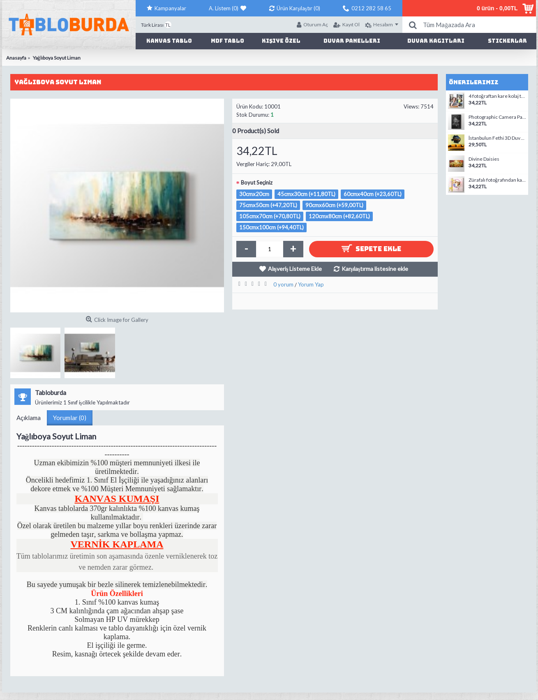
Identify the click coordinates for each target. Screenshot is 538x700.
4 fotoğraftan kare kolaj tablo (497, 96)
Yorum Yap (311, 284)
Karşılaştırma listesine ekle (375, 268)
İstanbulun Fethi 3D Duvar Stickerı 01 (497, 138)
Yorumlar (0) (69, 417)
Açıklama (28, 417)
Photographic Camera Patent (497, 117)
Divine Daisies (484, 159)
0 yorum (283, 284)
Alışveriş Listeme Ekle (295, 268)
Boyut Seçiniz (256, 182)
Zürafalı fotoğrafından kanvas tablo (497, 180)
